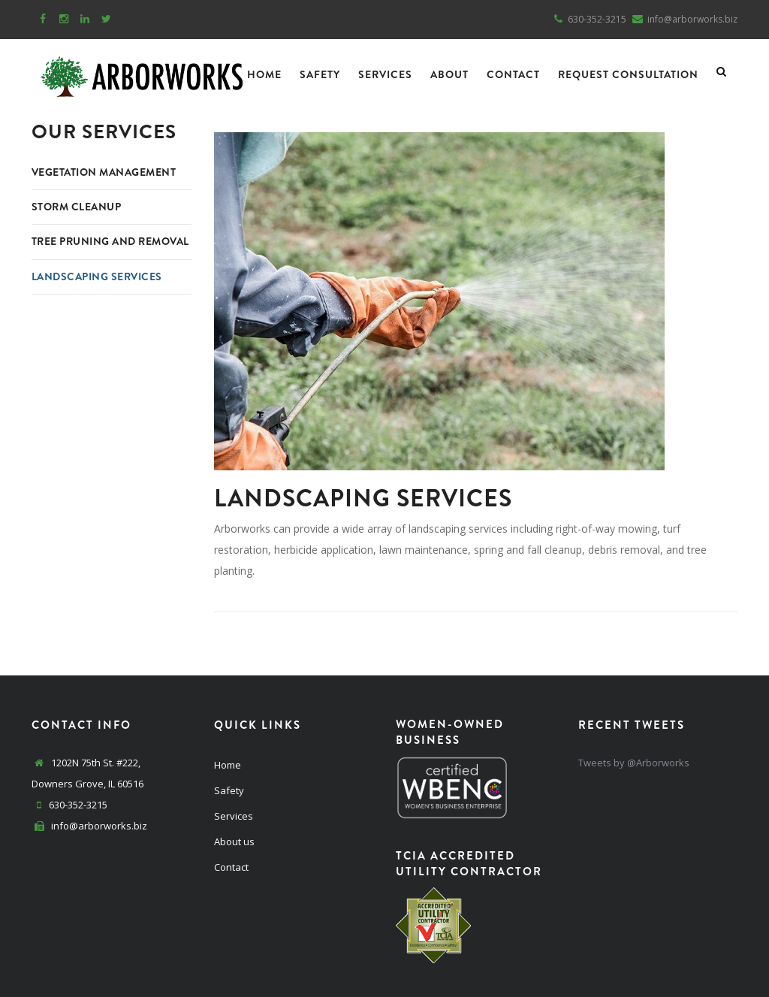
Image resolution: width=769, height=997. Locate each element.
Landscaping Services (101, 295)
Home (264, 74)
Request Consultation (628, 74)
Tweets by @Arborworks (633, 762)
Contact (513, 74)
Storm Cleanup (79, 206)
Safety (320, 74)
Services (385, 74)
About (449, 74)
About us (234, 841)
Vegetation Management (108, 172)
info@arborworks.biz (98, 825)
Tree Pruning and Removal (87, 250)
